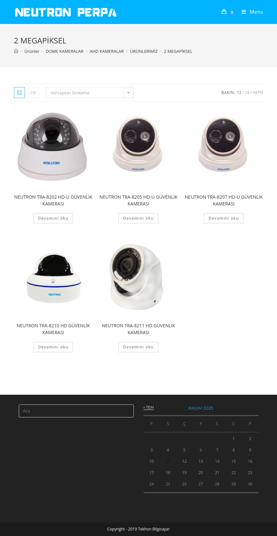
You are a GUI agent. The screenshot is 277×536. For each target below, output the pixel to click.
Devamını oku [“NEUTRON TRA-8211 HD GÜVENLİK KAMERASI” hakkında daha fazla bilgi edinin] (138, 347)
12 (239, 92)
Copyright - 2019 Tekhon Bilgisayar (138, 529)
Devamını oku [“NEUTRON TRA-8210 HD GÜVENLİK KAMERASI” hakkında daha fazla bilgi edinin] (53, 347)
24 (247, 92)
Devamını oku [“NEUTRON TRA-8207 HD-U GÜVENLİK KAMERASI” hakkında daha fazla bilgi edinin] (223, 218)
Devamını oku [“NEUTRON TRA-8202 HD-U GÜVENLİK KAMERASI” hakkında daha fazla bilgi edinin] (53, 218)
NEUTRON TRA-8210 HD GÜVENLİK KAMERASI (53, 328)
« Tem (149, 407)
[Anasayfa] (16, 51)
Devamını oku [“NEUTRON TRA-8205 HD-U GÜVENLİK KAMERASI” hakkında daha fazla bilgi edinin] (138, 218)
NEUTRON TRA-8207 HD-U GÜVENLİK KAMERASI (224, 200)
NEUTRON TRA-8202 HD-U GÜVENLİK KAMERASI (53, 200)
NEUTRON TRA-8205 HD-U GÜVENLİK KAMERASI (138, 200)
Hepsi (258, 92)
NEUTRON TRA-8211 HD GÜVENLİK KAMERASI (138, 328)
